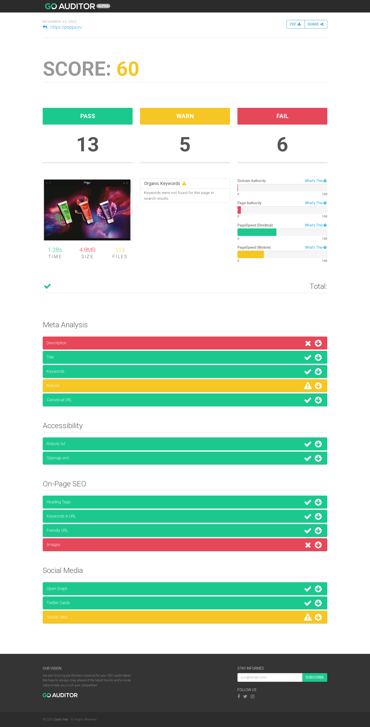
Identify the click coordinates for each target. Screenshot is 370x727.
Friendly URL (185, 530)
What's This (316, 181)
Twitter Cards (185, 603)
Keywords (185, 371)
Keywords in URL (185, 516)
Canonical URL (185, 400)
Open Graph (185, 588)
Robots (185, 385)
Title (185, 357)
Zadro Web (61, 719)
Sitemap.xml (185, 458)
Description (185, 343)
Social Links (185, 617)
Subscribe (315, 677)
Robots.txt (185, 444)
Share (316, 24)
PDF (295, 24)
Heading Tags (185, 502)
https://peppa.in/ (66, 27)
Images (185, 544)
